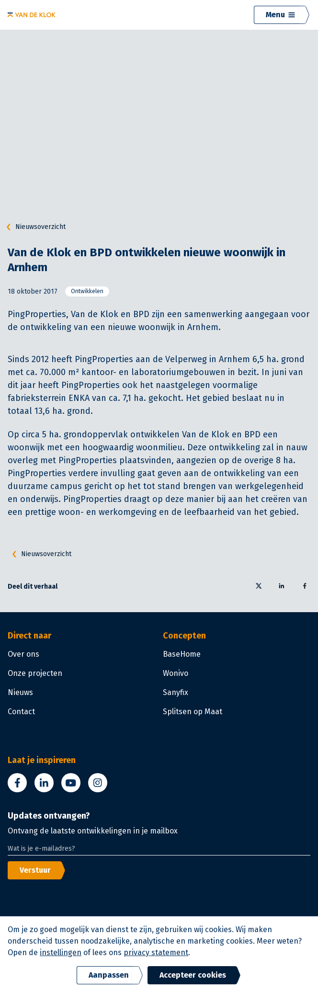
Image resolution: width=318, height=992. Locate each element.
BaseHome (182, 654)
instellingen (60, 952)
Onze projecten (35, 673)
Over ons (23, 654)
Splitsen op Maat (192, 711)
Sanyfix (175, 692)
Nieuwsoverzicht (34, 227)
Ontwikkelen (87, 291)
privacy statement (156, 952)
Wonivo (175, 673)
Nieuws (20, 692)
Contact (21, 711)
